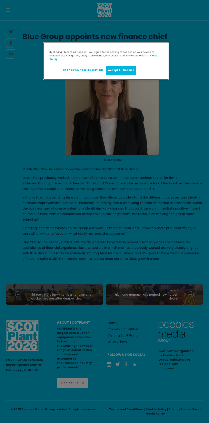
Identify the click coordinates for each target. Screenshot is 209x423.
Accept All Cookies (121, 70)
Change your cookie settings (83, 70)
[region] (106, 61)
